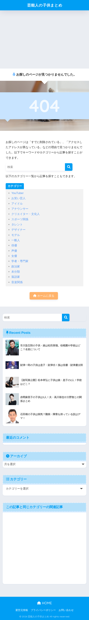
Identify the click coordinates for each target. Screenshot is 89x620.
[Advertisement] (44, 39)
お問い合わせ (66, 610)
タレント (17, 224)
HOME (44, 603)
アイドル (17, 203)
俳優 (14, 245)
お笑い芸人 (18, 198)
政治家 (15, 266)
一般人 (15, 240)
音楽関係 (17, 282)
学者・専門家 (19, 261)
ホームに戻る (43, 295)
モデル (15, 235)
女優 (14, 256)
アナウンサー (19, 208)
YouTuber (17, 193)
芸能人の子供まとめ (45, 5)
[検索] (68, 167)
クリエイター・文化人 (25, 214)
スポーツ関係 (19, 219)
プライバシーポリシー (43, 610)
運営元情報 (21, 610)
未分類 (15, 271)
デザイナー (18, 229)
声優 (14, 250)
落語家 (15, 276)
